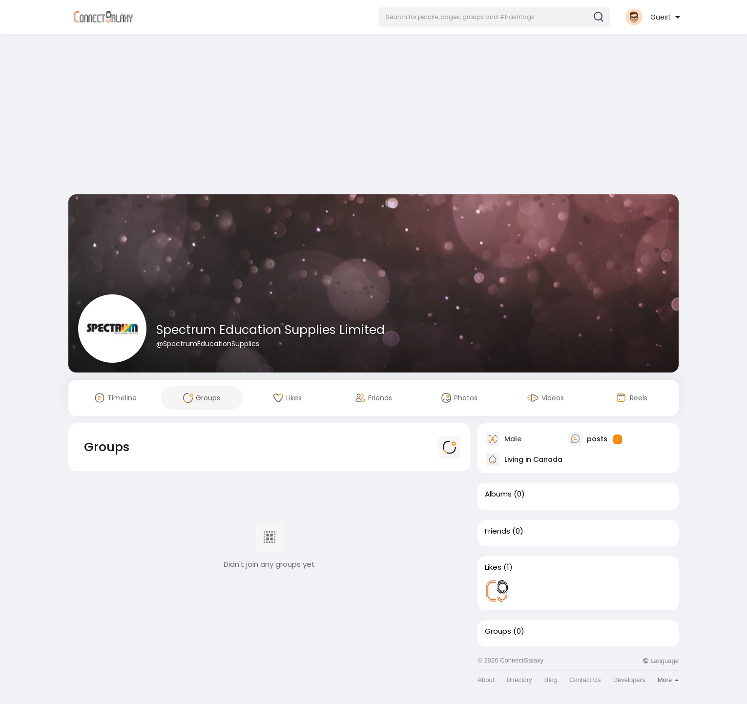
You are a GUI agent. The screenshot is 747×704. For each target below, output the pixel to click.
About (485, 680)
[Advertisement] (373, 116)
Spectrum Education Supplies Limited (270, 329)
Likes (493, 567)
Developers (629, 680)
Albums (498, 494)
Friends (497, 531)
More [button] (668, 679)
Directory (519, 680)
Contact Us (585, 680)
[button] (494, 17)
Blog (550, 680)
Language (661, 661)
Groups (498, 631)
